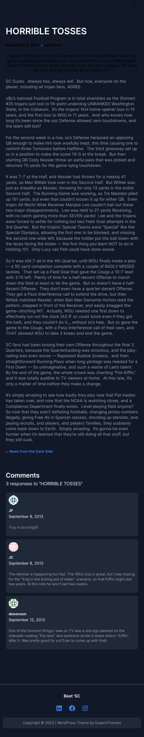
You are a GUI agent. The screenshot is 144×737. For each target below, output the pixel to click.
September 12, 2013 (27, 619)
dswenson (17, 614)
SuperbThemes (108, 723)
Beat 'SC (72, 696)
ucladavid (53, 45)
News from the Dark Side (31, 451)
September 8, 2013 (26, 516)
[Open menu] (135, 6)
